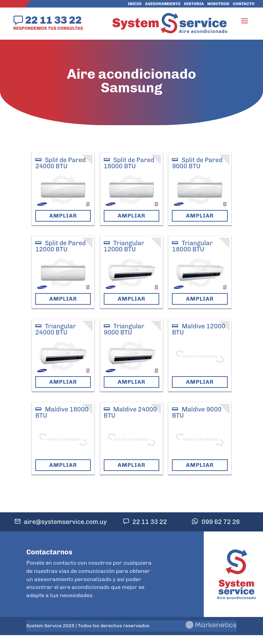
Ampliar (63, 215)
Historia (194, 3)
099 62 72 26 (220, 522)
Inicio (134, 3)
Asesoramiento (162, 3)
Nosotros (218, 3)
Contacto (243, 3)
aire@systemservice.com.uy (65, 522)
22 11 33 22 (53, 19)
